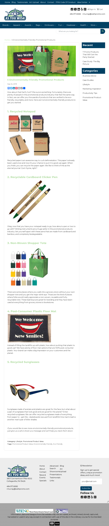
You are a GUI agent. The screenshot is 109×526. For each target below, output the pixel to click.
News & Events (42, 476)
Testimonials (22, 2)
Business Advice (89, 76)
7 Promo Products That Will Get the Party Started (91, 54)
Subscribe (86, 488)
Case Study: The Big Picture (91, 62)
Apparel (17, 25)
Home (7, 2)
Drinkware (50, 25)
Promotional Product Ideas (33, 441)
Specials (42, 481)
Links (52, 481)
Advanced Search (53, 467)
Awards (29, 25)
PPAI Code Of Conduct (66, 2)
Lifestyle (19, 441)
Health (84, 25)
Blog (14, 2)
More (94, 25)
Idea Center (82, 2)
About (43, 2)
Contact (50, 2)
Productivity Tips (90, 93)
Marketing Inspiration (92, 89)
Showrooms (53, 472)
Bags (39, 25)
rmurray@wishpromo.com (93, 14)
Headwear (72, 25)
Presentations (53, 475)
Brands (6, 25)
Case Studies (88, 80)
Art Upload (34, 2)
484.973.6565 (75, 14)
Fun (61, 25)
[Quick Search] (78, 31)
